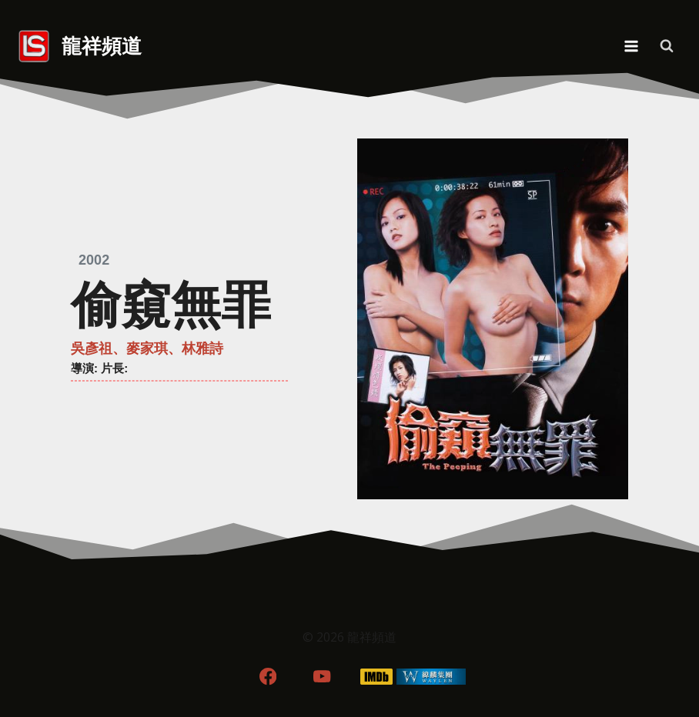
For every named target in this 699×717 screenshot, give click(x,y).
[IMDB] (377, 676)
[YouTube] (322, 676)
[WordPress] (431, 676)
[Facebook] (267, 676)
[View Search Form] (667, 46)
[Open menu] (631, 46)
